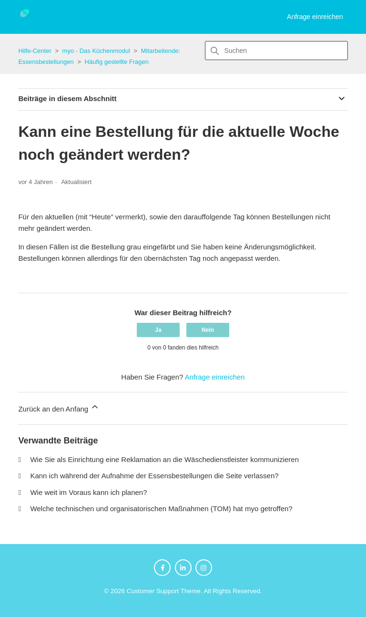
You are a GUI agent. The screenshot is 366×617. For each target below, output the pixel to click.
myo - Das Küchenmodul (96, 50)
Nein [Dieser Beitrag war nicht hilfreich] (208, 330)
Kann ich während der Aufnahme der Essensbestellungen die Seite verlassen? (154, 476)
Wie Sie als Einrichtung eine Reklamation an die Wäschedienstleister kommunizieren (164, 459)
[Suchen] (276, 50)
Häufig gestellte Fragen (117, 61)
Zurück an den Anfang (59, 407)
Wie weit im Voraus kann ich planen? (88, 492)
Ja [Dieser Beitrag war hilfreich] (158, 330)
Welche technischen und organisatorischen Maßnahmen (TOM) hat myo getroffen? (161, 508)
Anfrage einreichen (315, 17)
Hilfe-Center (34, 50)
